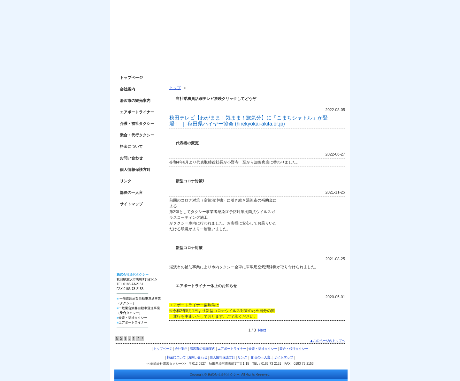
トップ (175, 88)
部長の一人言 (133, 192)
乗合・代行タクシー (137, 135)
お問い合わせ (131, 158)
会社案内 (127, 89)
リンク (125, 181)
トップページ (131, 77)
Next (262, 330)
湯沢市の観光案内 (135, 100)
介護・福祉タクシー (137, 123)
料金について (131, 146)
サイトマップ (131, 204)
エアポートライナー (137, 112)
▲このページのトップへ (327, 340)
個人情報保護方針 (135, 169)
